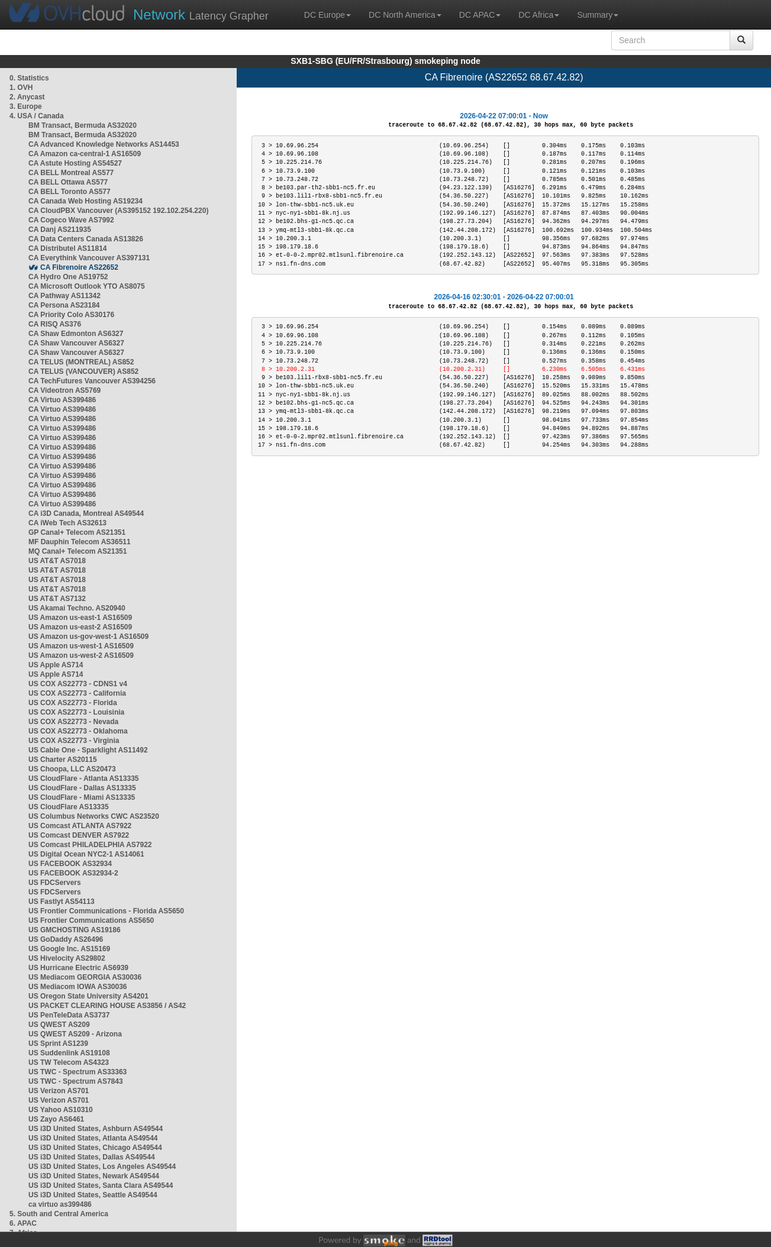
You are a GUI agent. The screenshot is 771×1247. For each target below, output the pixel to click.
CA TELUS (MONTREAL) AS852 (81, 362)
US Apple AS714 (55, 665)
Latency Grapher (201, 14)
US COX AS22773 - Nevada (73, 722)
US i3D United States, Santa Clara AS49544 (100, 1185)
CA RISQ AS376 (54, 324)
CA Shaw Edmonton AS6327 (75, 333)
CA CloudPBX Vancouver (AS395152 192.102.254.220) (118, 210)
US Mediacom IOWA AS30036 (77, 987)
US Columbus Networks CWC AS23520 (93, 816)
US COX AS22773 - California (77, 693)
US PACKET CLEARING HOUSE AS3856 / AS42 (107, 1006)
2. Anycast (27, 97)
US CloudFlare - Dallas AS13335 (82, 788)
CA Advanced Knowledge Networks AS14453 (103, 144)
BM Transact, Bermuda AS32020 (82, 125)
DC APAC (480, 15)
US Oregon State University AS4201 (88, 996)
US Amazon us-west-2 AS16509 (81, 655)
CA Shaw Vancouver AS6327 (76, 343)
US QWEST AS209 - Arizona (75, 1034)
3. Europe (25, 106)
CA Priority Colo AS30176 (71, 315)
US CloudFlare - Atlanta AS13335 (83, 778)
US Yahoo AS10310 (60, 1110)
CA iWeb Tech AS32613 (67, 523)
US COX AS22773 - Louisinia (76, 712)
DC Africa (538, 15)
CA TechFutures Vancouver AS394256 (92, 381)
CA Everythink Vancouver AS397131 (89, 258)
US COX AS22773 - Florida (72, 703)
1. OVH (21, 87)
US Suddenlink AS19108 (69, 1053)
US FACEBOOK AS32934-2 (73, 873)
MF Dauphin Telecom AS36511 (79, 542)
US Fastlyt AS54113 (61, 901)
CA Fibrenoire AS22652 (79, 267)
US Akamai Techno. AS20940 (76, 608)
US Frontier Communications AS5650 (91, 920)
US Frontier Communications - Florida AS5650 (106, 911)
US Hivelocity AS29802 (66, 958)
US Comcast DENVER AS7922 (78, 835)
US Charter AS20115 (62, 759)
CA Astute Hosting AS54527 (75, 163)
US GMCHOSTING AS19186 (74, 930)
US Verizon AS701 (58, 1091)
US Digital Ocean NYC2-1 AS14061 (86, 854)
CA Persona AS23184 (64, 305)
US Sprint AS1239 (58, 1043)
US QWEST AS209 (59, 1024)
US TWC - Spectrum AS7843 (75, 1081)
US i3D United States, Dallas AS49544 (91, 1157)
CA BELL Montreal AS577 (71, 173)
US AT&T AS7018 (57, 561)
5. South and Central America (58, 1214)
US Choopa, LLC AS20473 (72, 769)
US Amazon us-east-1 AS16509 (80, 617)
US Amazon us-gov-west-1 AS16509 (88, 636)
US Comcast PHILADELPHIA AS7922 (90, 845)
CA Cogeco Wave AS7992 (71, 220)
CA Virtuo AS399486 (62, 400)
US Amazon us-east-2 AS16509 (80, 627)
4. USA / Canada (36, 116)
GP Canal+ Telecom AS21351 (76, 532)
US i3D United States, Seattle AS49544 (92, 1195)
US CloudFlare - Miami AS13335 (81, 797)
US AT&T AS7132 (57, 599)
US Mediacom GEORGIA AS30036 (84, 977)
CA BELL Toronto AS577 (69, 192)
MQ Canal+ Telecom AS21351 (77, 551)
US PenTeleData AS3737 (68, 1015)
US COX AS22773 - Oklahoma (78, 731)
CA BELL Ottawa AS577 (68, 182)
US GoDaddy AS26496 (65, 939)
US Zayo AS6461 (56, 1119)
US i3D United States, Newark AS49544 (93, 1176)
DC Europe (327, 15)
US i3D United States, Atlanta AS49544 (93, 1138)
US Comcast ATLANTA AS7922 (79, 826)
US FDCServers (54, 882)
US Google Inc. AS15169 (69, 949)
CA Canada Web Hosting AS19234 (85, 201)
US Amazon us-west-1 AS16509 (81, 646)
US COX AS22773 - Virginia (73, 740)
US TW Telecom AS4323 (68, 1062)
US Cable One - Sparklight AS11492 (88, 750)
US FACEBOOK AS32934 (70, 864)
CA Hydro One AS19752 (68, 277)
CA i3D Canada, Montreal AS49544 (86, 513)
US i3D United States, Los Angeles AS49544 (102, 1166)
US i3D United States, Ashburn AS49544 (95, 1129)
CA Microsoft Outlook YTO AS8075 (86, 286)
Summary (597, 15)
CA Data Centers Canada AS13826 (85, 239)
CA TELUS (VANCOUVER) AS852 (83, 371)
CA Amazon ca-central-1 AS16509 (84, 154)
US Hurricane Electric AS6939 (78, 968)
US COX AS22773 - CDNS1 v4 (77, 684)
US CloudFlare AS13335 (68, 807)
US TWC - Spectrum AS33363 (77, 1072)
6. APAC (23, 1223)
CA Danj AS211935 (59, 229)
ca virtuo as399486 (60, 1204)
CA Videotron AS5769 (64, 390)
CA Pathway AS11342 (64, 296)
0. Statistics (29, 78)
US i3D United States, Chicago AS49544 (95, 1147)
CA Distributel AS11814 (67, 248)
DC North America (405, 15)
